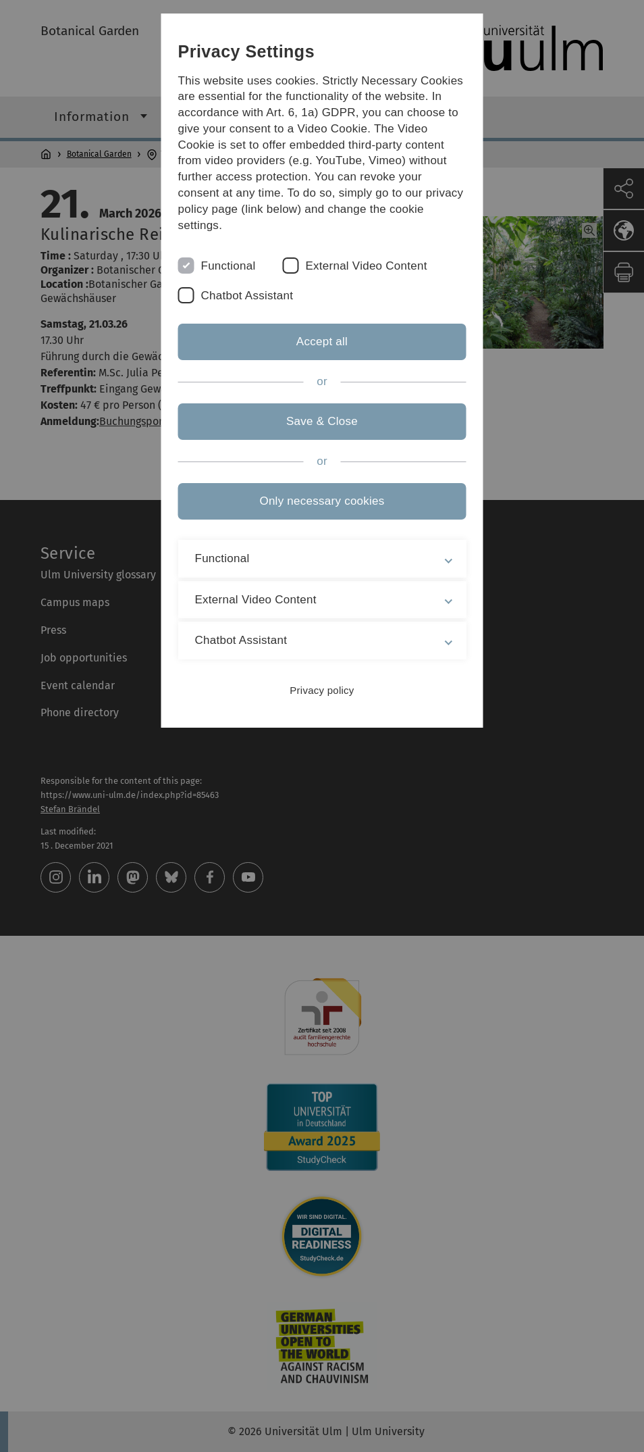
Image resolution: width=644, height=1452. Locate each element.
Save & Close (322, 421)
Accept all (322, 341)
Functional (228, 265)
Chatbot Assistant (247, 295)
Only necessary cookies (321, 501)
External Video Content (366, 265)
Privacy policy (322, 690)
